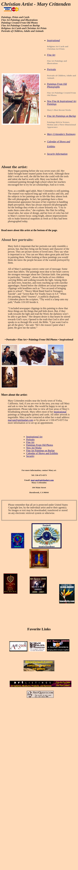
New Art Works (34, 447)
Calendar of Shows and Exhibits (42, 453)
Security (30, 456)
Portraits (30, 439)
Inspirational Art (34, 436)
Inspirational (60, 411)
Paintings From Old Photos (39, 445)
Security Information (57, 154)
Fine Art (30, 442)
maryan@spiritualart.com (20, 420)
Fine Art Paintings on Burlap (40, 450)
